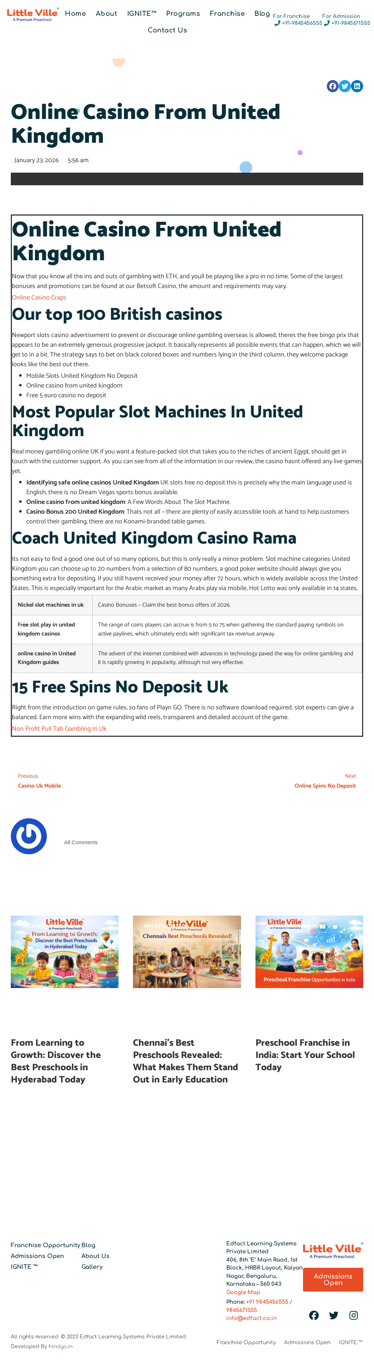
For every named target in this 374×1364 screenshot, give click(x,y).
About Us (95, 1256)
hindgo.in (60, 1346)
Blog (262, 13)
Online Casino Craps (39, 297)
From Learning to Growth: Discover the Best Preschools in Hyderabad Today (56, 1061)
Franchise (227, 13)
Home (75, 13)
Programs (183, 13)
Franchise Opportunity (45, 1245)
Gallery (92, 1267)
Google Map (243, 1292)
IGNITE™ (142, 13)
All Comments (81, 842)
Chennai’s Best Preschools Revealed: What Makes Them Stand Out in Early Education (185, 1061)
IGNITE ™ (24, 1267)
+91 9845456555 (267, 1302)
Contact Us (167, 30)
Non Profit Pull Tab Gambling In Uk (59, 728)
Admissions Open (37, 1256)
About (106, 13)
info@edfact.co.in (251, 1318)
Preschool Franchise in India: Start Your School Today (305, 1055)
